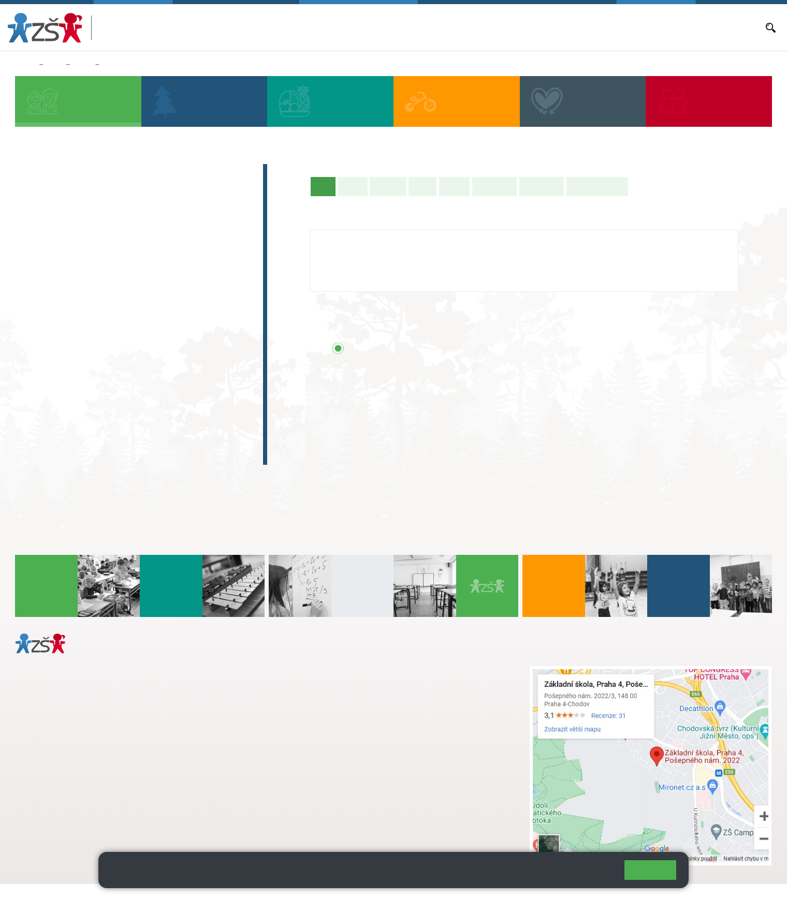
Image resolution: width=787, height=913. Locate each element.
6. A (36, 325)
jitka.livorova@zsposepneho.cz (375, 271)
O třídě (352, 186)
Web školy (752, 898)
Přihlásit (255, 898)
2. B (81, 265)
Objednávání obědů (578, 27)
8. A (126, 325)
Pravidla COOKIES (387, 898)
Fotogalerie (541, 186)
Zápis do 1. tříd (62, 174)
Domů (25, 65)
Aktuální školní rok (477, 27)
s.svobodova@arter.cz (354, 682)
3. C (126, 285)
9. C (171, 365)
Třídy (83, 65)
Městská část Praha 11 (53, 822)
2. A (81, 245)
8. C (126, 365)
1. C (36, 285)
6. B (36, 345)
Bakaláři (430, 27)
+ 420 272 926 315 (61, 780)
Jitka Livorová (349, 240)
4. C (171, 265)
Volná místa (634, 27)
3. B (126, 265)
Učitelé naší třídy (597, 186)
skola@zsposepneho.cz (334, 704)
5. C (215, 285)
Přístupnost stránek (312, 898)
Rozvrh (454, 186)
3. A (126, 245)
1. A (36, 245)
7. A (81, 325)
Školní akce (494, 186)
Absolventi (52, 414)
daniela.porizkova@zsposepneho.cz (96, 791)
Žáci (55, 65)
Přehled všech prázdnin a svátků (433, 348)
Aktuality (528, 27)
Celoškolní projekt (69, 454)
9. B (171, 345)
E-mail (669, 27)
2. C (81, 285)
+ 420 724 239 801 (352, 693)
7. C (81, 365)
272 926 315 (344, 281)
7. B (81, 345)
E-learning (51, 434)
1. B (36, 265)
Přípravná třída (61, 214)
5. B (110, 65)
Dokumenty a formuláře (722, 27)
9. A (171, 325)
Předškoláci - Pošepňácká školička (108, 194)
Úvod (325, 185)
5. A (215, 245)
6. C (36, 365)
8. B (126, 345)
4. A (171, 245)
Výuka (422, 186)
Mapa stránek (209, 898)
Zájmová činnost (66, 394)
